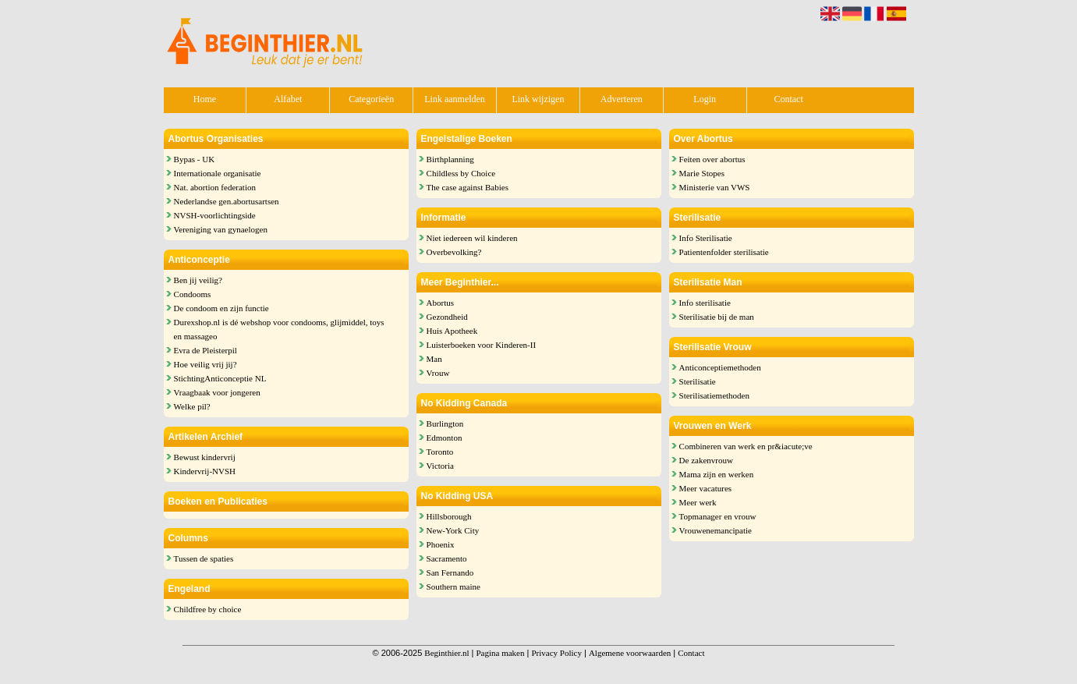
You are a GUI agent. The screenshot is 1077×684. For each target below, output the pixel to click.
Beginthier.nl (446, 652)
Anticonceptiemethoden (720, 367)
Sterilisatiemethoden (714, 395)
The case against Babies (467, 187)
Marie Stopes (701, 173)
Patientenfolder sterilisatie (724, 252)
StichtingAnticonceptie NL (220, 378)
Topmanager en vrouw (717, 516)
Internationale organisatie (217, 173)
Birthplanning (450, 159)
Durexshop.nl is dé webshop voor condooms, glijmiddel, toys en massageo (279, 329)
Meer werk (698, 502)
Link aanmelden (454, 99)
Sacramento (447, 558)
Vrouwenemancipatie (715, 530)
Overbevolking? (454, 252)
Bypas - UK (194, 159)
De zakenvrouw (706, 460)
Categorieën (371, 99)
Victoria (440, 465)
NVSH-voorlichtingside (215, 215)
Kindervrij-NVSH (205, 471)
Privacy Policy (556, 652)
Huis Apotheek (452, 330)
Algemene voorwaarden (630, 652)
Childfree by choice (208, 609)
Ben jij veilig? (198, 280)
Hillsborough (449, 516)
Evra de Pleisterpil (205, 350)
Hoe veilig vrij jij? (205, 364)
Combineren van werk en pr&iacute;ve (746, 446)
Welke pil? (192, 406)
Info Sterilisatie (705, 238)
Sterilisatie (697, 381)
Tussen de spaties (204, 558)
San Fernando (450, 572)
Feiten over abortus (712, 159)
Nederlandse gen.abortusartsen (226, 201)
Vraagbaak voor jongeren (217, 392)
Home (204, 99)
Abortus (440, 302)
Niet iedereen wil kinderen (472, 238)
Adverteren (621, 99)
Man (434, 358)
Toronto (440, 451)
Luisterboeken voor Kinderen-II (482, 344)
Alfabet (288, 99)
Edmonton (444, 437)
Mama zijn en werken (716, 474)
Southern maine (453, 586)
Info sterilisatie (705, 302)
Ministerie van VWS (714, 187)
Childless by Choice (461, 173)
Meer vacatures (705, 488)
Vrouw (438, 372)
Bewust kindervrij (205, 457)
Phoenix (441, 544)
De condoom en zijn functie (221, 308)
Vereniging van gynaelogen (220, 229)
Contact (788, 99)
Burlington (445, 423)
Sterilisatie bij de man (716, 316)
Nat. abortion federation (215, 187)
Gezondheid (447, 316)
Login (704, 99)
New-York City (453, 530)
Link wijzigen (538, 99)
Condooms (192, 294)
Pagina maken (500, 652)
